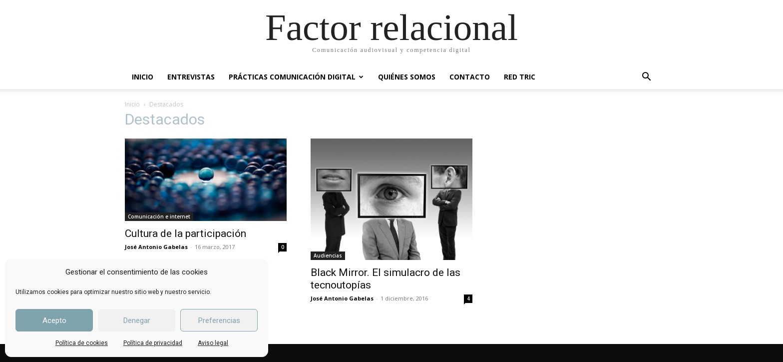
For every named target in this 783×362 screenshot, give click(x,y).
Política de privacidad (152, 343)
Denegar (136, 320)
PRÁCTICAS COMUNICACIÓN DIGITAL (296, 77)
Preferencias (219, 320)
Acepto (54, 320)
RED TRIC (519, 77)
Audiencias (328, 255)
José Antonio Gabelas (156, 246)
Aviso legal (213, 343)
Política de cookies (81, 343)
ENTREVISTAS (191, 77)
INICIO (142, 77)
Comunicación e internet (159, 216)
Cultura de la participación (185, 234)
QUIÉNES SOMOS (406, 77)
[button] (646, 77)
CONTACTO (469, 77)
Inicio (132, 104)
